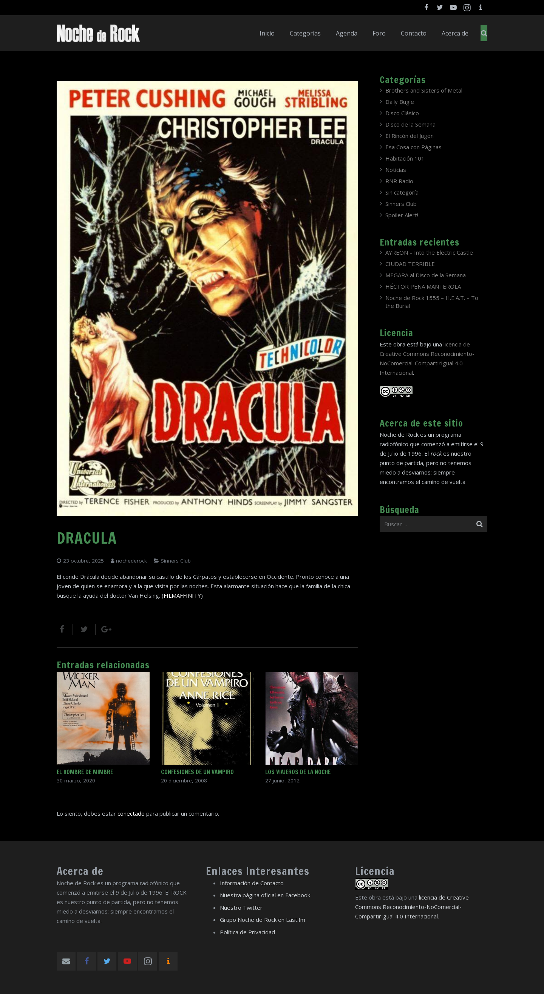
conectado (131, 813)
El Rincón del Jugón (409, 135)
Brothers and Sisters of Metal (423, 90)
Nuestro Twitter (241, 907)
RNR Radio (399, 181)
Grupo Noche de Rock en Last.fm (262, 919)
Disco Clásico (402, 113)
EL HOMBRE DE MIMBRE (85, 772)
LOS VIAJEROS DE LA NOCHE (298, 772)
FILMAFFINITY (182, 595)
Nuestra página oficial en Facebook (265, 895)
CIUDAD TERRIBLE (410, 263)
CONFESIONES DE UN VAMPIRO (197, 772)
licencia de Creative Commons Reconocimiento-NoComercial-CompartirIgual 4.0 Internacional (412, 907)
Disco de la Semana (410, 124)
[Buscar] (484, 33)
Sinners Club (176, 560)
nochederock (131, 560)
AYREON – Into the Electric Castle (429, 252)
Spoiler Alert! (401, 215)
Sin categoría (402, 192)
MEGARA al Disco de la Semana (425, 275)
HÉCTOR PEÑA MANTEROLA (423, 286)
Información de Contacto (252, 883)
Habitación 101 (405, 158)
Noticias (395, 169)
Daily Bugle (399, 101)
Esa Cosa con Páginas (413, 147)
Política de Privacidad (247, 932)
